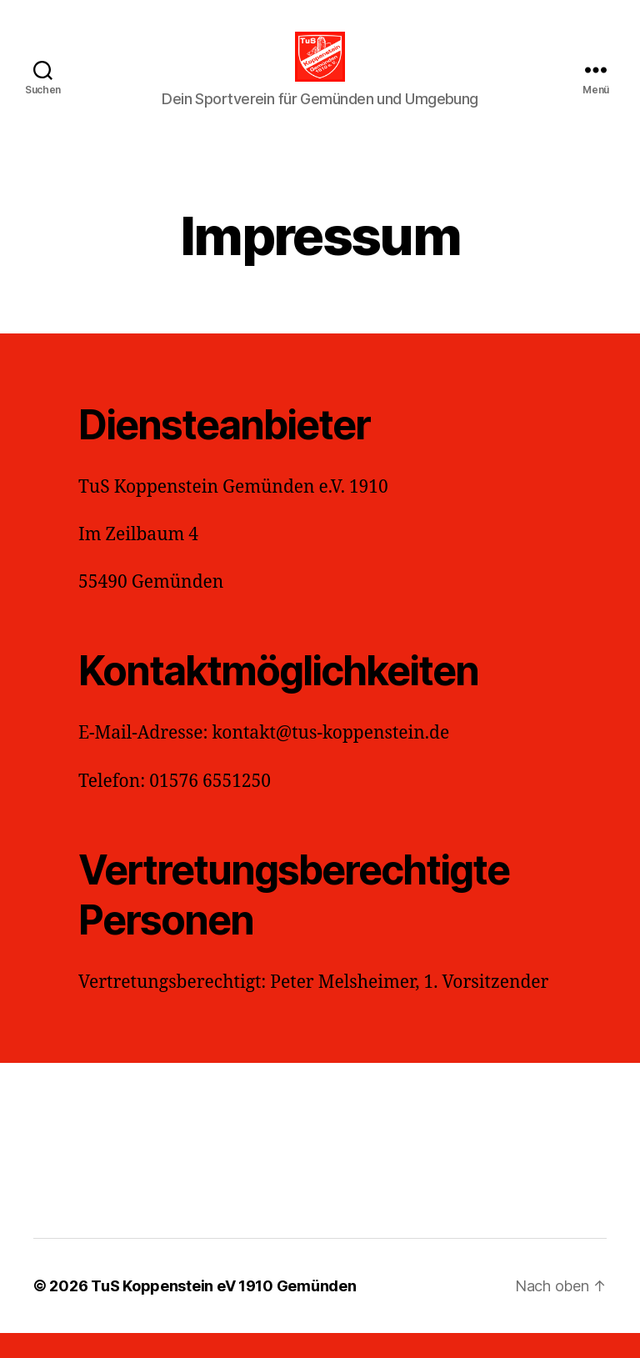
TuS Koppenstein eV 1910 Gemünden (223, 1311)
